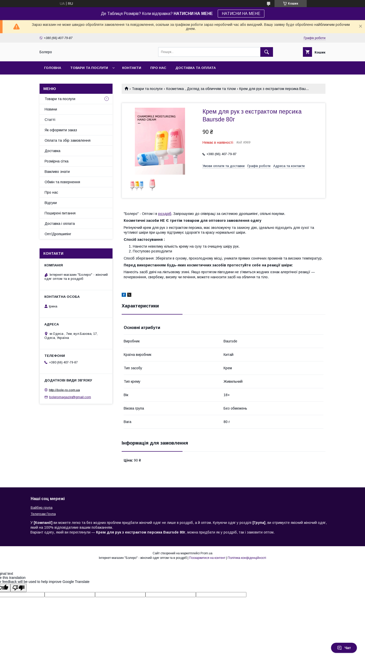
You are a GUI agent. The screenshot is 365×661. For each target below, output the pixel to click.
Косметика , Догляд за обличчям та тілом (201, 89)
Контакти (131, 68)
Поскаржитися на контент (207, 558)
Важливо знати (57, 172)
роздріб (164, 214)
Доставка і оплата (60, 224)
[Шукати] (266, 52)
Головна (52, 68)
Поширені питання (60, 213)
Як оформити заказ (61, 130)
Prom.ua (206, 553)
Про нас (158, 68)
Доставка (52, 151)
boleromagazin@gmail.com (70, 397)
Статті (50, 120)
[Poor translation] (18, 588)
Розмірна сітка (56, 161)
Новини (51, 109)
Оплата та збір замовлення (67, 140)
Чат (344, 648)
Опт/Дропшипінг (58, 234)
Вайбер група (41, 507)
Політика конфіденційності (247, 558)
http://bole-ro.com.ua (64, 390)
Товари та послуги (89, 68)
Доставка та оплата (195, 68)
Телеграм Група (43, 514)
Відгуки (51, 203)
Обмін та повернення (62, 182)
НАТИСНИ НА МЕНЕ (241, 13)
